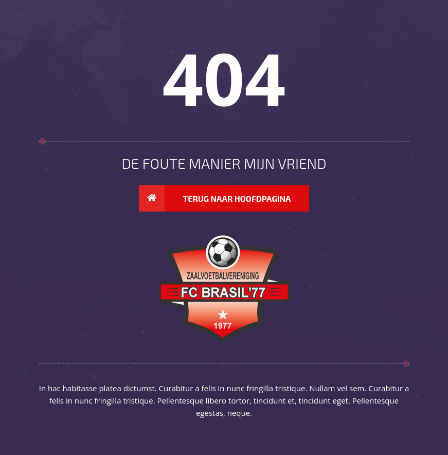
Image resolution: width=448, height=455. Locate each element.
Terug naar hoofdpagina (215, 198)
